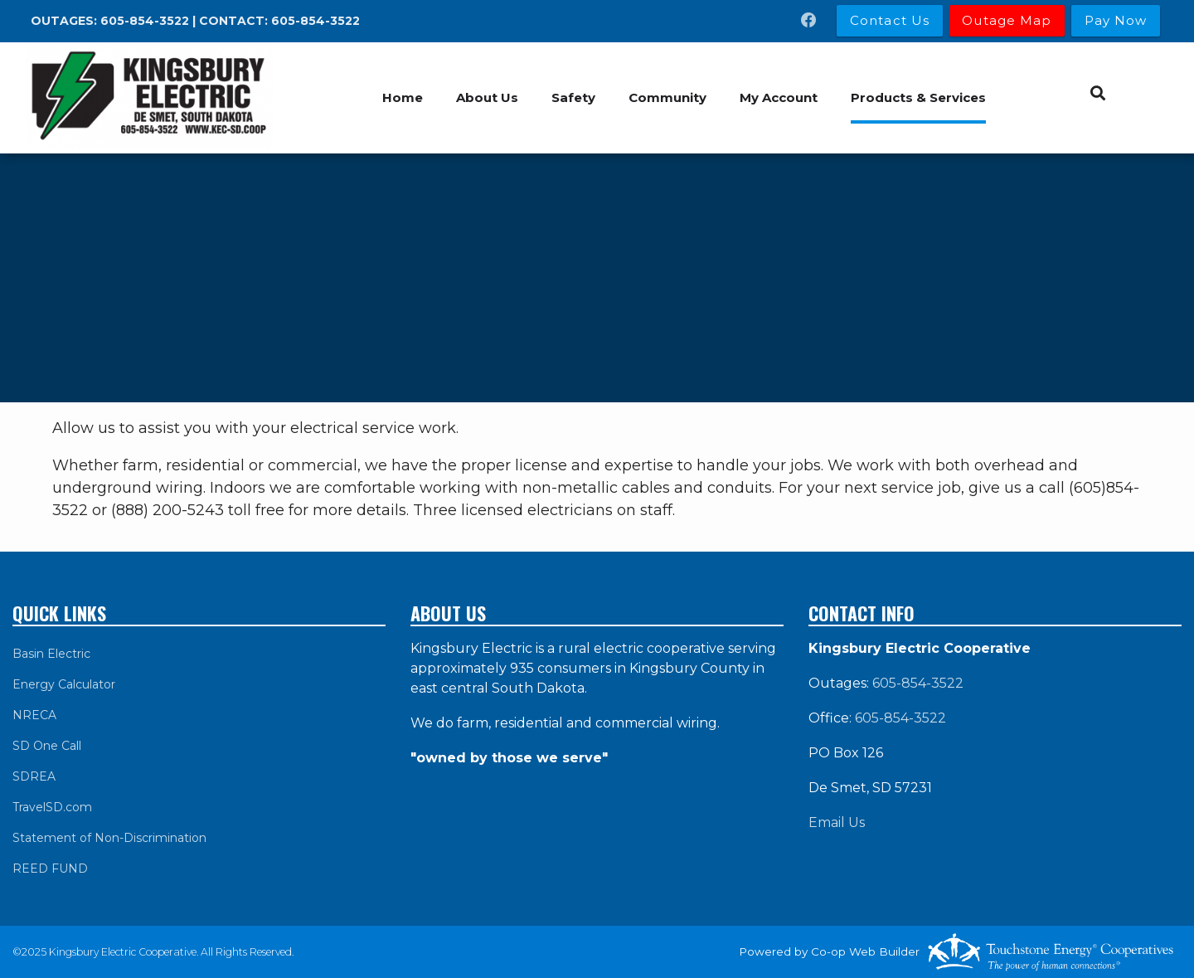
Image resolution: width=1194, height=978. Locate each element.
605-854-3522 (144, 20)
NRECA (34, 715)
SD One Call (46, 745)
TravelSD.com (52, 807)
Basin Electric (51, 653)
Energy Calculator (63, 684)
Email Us (836, 822)
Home (402, 97)
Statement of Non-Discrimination (109, 837)
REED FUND (50, 868)
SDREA (34, 776)
